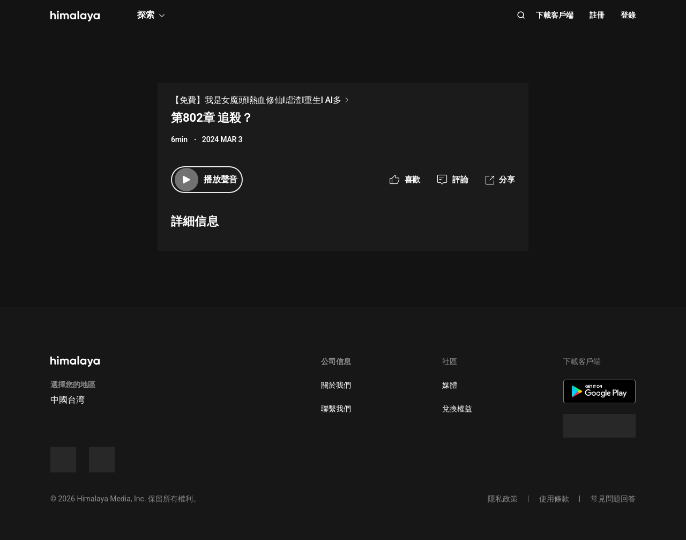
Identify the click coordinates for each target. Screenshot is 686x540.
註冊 (597, 15)
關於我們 (336, 385)
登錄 (628, 15)
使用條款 (554, 498)
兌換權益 (457, 408)
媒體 (449, 385)
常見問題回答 (613, 498)
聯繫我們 (336, 408)
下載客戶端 (554, 15)
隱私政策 (503, 498)
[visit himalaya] (75, 16)
